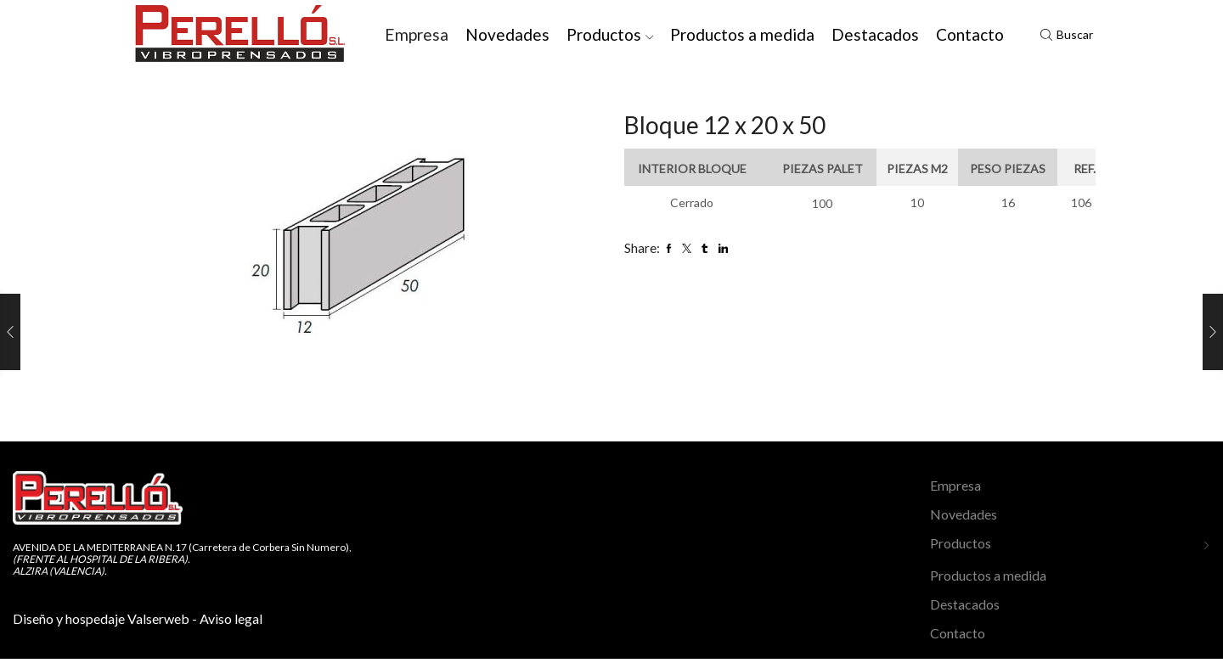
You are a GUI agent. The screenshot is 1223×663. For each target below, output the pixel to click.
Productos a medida (742, 34)
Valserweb (158, 618)
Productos (610, 34)
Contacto (970, 34)
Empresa (416, 34)
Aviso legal (231, 618)
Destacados (875, 34)
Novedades (507, 34)
